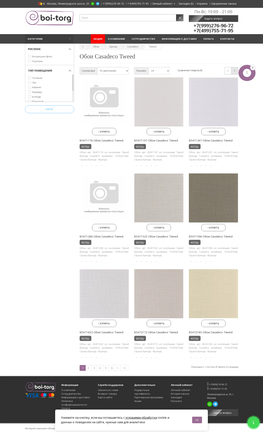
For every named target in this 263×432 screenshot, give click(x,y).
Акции (98, 39)
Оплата (209, 39)
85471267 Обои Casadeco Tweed (210, 140)
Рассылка (176, 401)
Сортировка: (88, 70)
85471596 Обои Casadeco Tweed (210, 236)
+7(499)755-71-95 (217, 388)
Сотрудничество (144, 39)
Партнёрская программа (148, 397)
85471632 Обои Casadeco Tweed (101, 332)
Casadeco (132, 46)
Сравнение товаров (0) (190, 70)
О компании (117, 39)
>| (124, 368)
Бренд (113, 46)
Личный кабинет (180, 390)
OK (197, 420)
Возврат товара (107, 393)
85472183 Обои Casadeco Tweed (210, 332)
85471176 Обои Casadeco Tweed (101, 140)
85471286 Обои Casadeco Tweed (101, 236)
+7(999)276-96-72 (217, 384)
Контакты (227, 39)
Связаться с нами (108, 390)
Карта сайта (105, 397)
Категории (36, 39)
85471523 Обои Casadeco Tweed (156, 236)
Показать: (141, 70)
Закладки (176, 397)
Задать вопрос (213, 18)
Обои (96, 46)
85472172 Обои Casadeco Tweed (156, 332)
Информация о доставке (180, 39)
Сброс (49, 109)
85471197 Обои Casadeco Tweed (156, 140)
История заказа (180, 393)
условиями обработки (141, 418)
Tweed (152, 46)
